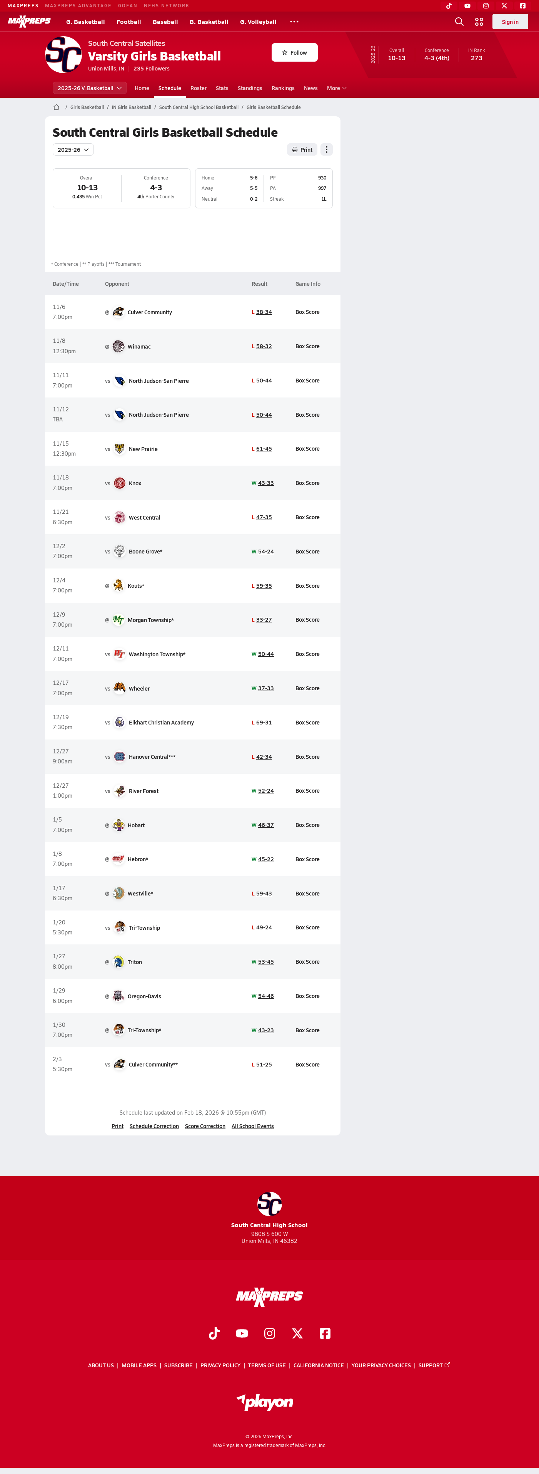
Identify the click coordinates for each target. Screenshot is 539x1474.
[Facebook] (522, 6)
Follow (294, 52)
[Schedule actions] (326, 149)
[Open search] (459, 22)
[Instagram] (485, 6)
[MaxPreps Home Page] (56, 107)
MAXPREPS (23, 5)
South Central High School (269, 1210)
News (311, 88)
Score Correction (205, 1125)
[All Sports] (294, 22)
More (336, 88)
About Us (101, 1365)
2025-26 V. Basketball (90, 88)
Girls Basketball (87, 107)
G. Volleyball (258, 21)
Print (117, 1125)
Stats (222, 88)
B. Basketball (209, 21)
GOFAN (128, 5)
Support (435, 1365)
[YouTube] (467, 6)
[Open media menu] (479, 22)
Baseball (165, 21)
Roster (198, 88)
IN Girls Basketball (131, 107)
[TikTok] (449, 6)
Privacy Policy (220, 1365)
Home (142, 88)
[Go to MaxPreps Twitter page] (297, 1334)
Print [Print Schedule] (302, 149)
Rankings (283, 88)
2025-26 (73, 149)
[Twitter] (504, 6)
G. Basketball (85, 21)
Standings (250, 88)
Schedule (170, 88)
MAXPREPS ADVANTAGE (78, 5)
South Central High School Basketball (199, 107)
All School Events (253, 1125)
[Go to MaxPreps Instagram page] (270, 1334)
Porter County (159, 196)
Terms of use (267, 1365)
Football (129, 21)
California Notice (319, 1365)
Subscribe (178, 1365)
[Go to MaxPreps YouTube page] (242, 1334)
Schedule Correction (154, 1125)
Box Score (307, 311)
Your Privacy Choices (381, 1365)
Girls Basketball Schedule (274, 107)
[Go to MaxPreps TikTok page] (214, 1334)
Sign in (510, 21)
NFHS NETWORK (167, 5)
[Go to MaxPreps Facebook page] (325, 1334)
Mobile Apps (139, 1365)
